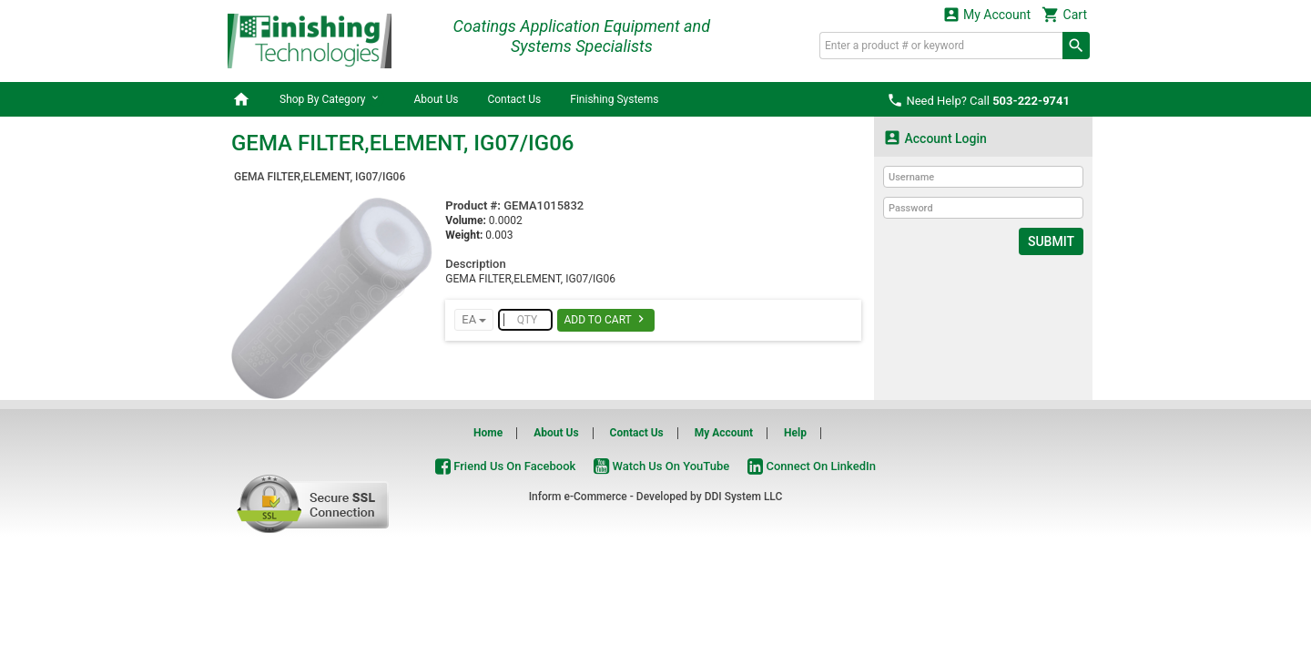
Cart (1064, 14)
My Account (987, 14)
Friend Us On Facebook (505, 466)
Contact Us (514, 99)
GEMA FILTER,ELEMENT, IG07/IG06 (319, 176)
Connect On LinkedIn (811, 466)
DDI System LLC (744, 496)
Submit (1051, 241)
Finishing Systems (614, 99)
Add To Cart (606, 319)
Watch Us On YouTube (661, 466)
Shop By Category (331, 98)
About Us (435, 99)
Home (488, 432)
